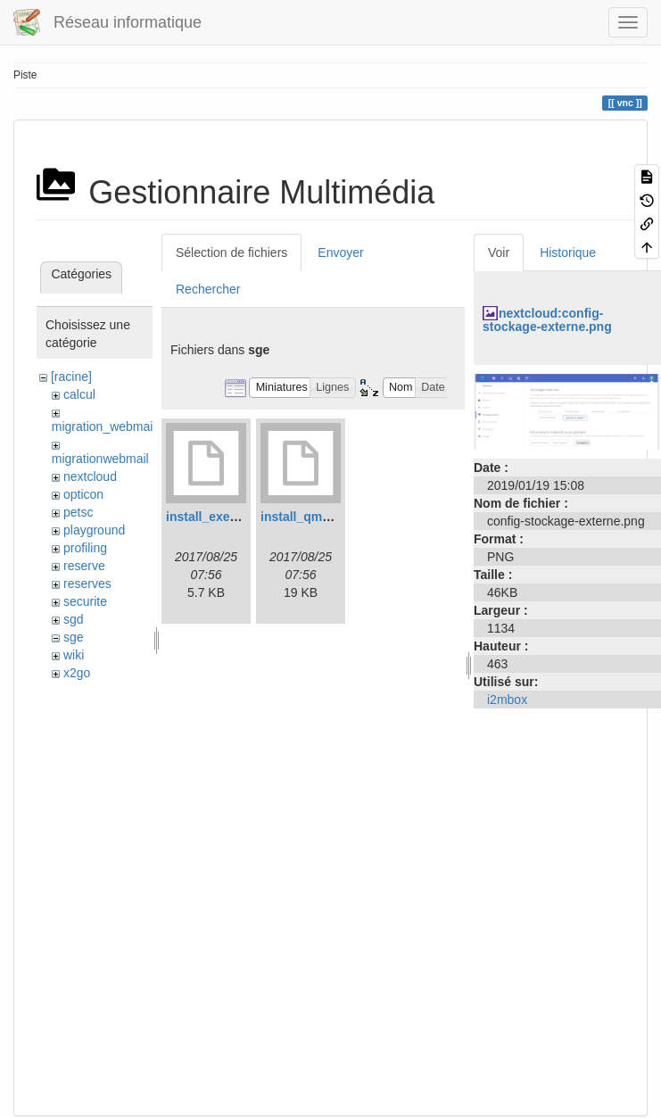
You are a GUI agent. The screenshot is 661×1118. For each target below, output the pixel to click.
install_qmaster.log (317, 516)
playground (94, 530)
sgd (73, 619)
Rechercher (208, 289)
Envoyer (340, 252)
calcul (79, 394)
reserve (84, 566)
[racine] (71, 376)
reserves (87, 583)
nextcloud (90, 476)
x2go (76, 673)
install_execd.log (216, 516)
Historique (568, 252)
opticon (83, 494)
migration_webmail (104, 426)
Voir (498, 252)
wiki (73, 655)
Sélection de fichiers (231, 252)
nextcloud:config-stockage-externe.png (547, 320)
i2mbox (507, 699)
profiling (85, 548)
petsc (78, 512)
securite (85, 601)
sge (73, 637)
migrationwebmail (100, 458)
